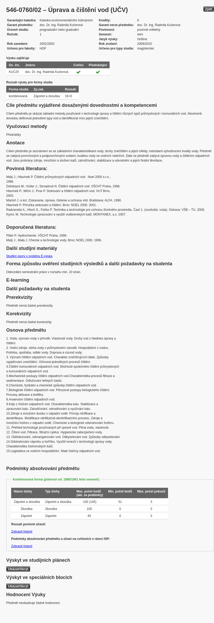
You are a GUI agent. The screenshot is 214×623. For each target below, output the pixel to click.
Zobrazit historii (21, 531)
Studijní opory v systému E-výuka (29, 256)
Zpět (208, 9)
